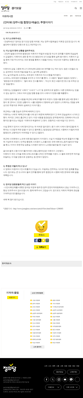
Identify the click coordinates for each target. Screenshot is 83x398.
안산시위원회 (36, 323)
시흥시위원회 (56, 320)
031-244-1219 (13, 390)
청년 (73, 366)
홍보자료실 (59, 372)
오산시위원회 (36, 329)
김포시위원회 (36, 310)
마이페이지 (74, 1)
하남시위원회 (36, 342)
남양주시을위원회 (57, 313)
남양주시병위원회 (37, 313)
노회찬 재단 (73, 372)
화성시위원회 (56, 342)
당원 (65, 366)
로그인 (67, 1)
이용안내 (60, 1)
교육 (61, 366)
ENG (80, 1)
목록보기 (42, 247)
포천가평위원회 (56, 339)
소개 (45, 366)
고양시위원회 (36, 300)
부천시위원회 (36, 316)
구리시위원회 (56, 303)
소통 (57, 366)
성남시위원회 (56, 316)
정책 (53, 366)
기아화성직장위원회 (58, 307)
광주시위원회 (36, 303)
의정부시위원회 (56, 333)
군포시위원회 (36, 307)
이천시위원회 (36, 336)
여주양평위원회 (56, 326)
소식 (49, 366)
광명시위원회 (56, 300)
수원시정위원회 (36, 320)
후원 (77, 366)
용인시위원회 (56, 329)
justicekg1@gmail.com (11, 380)
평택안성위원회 (36, 339)
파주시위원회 (56, 336)
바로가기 (12, 297)
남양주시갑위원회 (57, 310)
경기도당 (16, 8)
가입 (54, 1)
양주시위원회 (36, 326)
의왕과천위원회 (36, 333)
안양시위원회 (56, 323)
